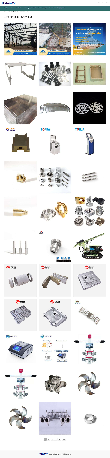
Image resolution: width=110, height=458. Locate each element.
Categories (104, 2)
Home (98, 2)
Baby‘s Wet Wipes (9, 8)
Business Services (13, 11)
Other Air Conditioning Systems (57, 8)
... (55, 439)
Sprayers (18, 8)
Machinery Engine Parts (30, 8)
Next (64, 439)
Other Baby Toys (42, 8)
